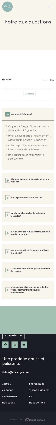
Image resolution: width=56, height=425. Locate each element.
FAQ (31, 396)
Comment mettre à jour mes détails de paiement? (30, 251)
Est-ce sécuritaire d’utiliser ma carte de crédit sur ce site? (30, 233)
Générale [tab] (29, 94)
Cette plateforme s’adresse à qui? (27, 197)
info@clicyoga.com (15, 372)
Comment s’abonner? (21, 114)
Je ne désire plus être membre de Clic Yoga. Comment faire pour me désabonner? (29, 290)
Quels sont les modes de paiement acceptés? (28, 214)
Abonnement (9, 396)
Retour (6, 79)
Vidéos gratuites (39, 390)
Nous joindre (37, 403)
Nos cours (8, 403)
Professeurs (36, 384)
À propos (7, 390)
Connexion (13, 335)
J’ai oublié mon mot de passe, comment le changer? (30, 270)
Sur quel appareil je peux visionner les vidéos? (30, 180)
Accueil (45, 80)
